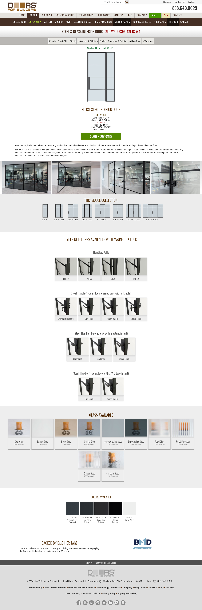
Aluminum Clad (82, 21)
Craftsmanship (35, 588)
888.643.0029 (184, 8)
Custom (48, 21)
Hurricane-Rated (142, 21)
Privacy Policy (108, 593)
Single (73, 41)
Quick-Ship (35, 21)
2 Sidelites (93, 41)
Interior (173, 21)
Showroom (93, 581)
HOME (22, 15)
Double (103, 41)
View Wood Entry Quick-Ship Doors (101, 562)
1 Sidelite (82, 41)
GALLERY (119, 15)
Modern (59, 21)
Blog (136, 588)
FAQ (130, 15)
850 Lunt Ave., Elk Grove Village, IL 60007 (122, 581)
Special (155, 15)
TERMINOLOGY (86, 15)
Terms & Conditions (91, 593)
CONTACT (177, 15)
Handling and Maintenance (81, 588)
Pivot (69, 21)
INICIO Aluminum (103, 21)
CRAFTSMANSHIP (65, 15)
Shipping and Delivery (127, 593)
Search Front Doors (115, 2)
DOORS (33, 15)
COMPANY (142, 15)
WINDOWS (46, 15)
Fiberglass (160, 21)
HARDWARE (104, 15)
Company (127, 588)
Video (144, 588)
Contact (191, 2)
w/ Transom (147, 41)
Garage (184, 21)
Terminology (103, 588)
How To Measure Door (55, 588)
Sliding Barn (135, 41)
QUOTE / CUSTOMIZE (101, 136)
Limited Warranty (72, 593)
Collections (19, 21)
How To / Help (180, 2)
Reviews (167, 2)
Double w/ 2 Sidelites (117, 41)
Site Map (170, 588)
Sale (166, 15)
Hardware (116, 588)
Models (52, 41)
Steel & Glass (122, 21)
